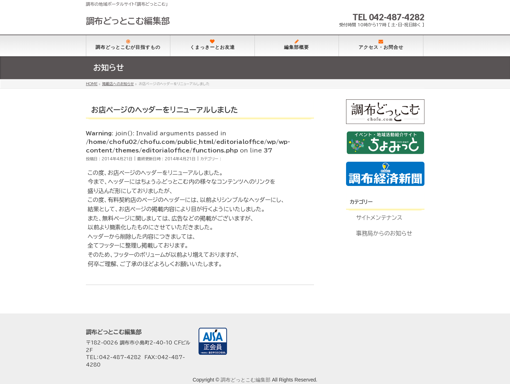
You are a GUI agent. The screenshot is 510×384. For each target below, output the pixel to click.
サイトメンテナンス (379, 217)
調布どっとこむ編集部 (128, 21)
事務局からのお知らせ (384, 233)
